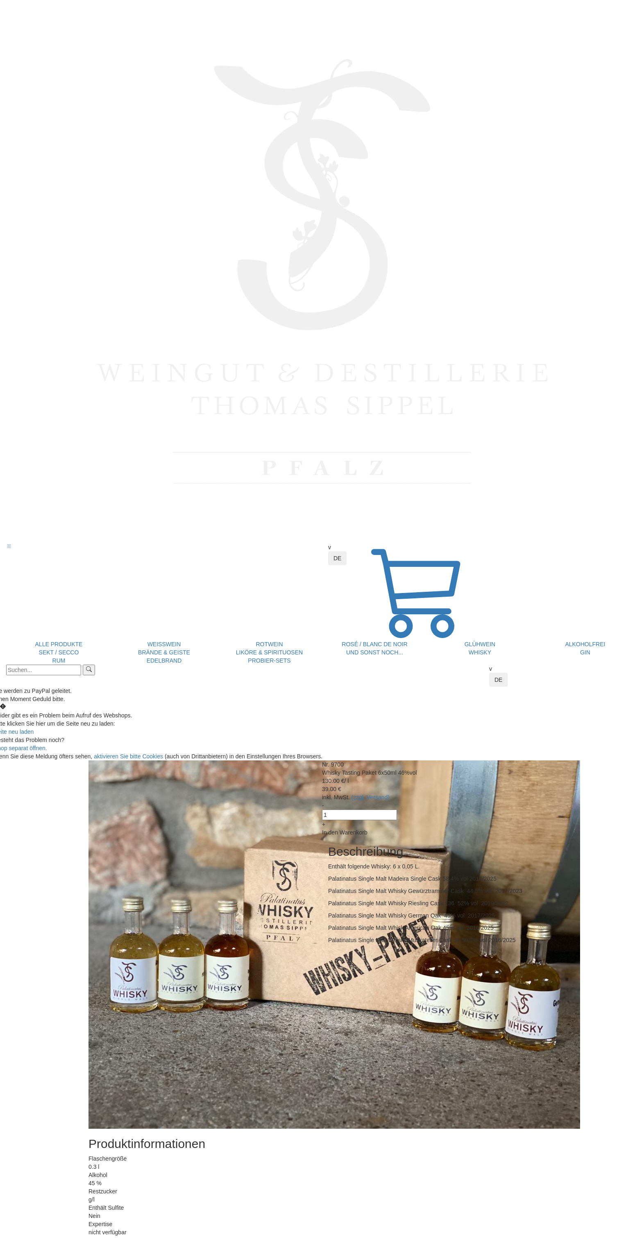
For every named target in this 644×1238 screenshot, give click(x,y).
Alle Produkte (59, 644)
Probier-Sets (269, 660)
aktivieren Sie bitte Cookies (129, 756)
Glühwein (480, 644)
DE (337, 558)
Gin (585, 652)
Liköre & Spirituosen (269, 652)
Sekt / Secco (59, 652)
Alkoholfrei (585, 644)
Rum (59, 660)
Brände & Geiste (164, 652)
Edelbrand (164, 660)
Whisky (480, 652)
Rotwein (269, 644)
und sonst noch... (374, 652)
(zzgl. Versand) (370, 797)
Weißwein (164, 644)
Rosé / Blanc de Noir (374, 644)
